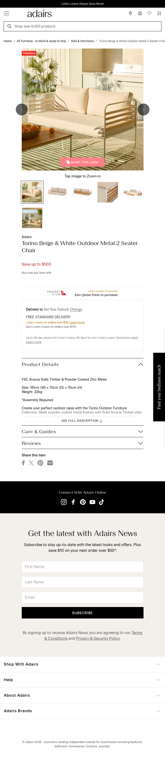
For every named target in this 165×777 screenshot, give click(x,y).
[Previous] (22, 109)
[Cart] (159, 13)
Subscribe (82, 613)
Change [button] (76, 309)
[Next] (143, 109)
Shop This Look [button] (82, 162)
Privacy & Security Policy (98, 638)
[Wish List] (149, 13)
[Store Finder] (130, 13)
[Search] (10, 27)
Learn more (77, 322)
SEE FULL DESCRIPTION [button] (82, 421)
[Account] (140, 13)
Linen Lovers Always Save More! (82, 3)
